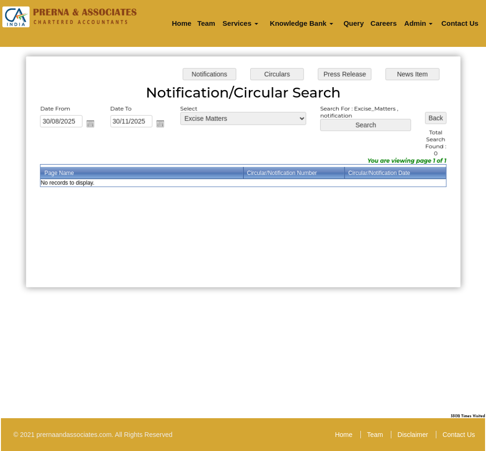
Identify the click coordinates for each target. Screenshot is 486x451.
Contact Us (460, 23)
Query (354, 23)
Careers (384, 23)
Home (182, 23)
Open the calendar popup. (92, 124)
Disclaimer (412, 434)
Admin (418, 23)
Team (206, 23)
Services (240, 23)
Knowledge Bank (301, 23)
